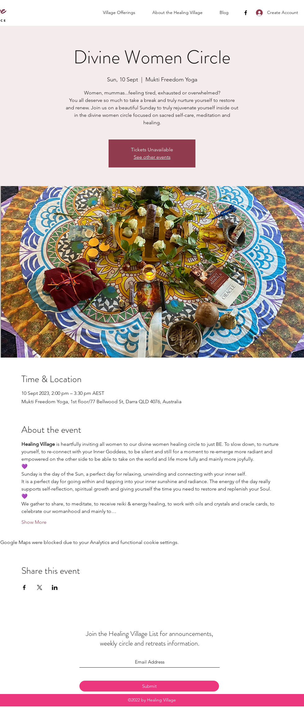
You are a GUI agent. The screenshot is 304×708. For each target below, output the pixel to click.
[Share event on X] (39, 587)
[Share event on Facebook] (24, 587)
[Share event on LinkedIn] (55, 587)
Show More (34, 522)
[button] (124, 12)
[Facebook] (246, 13)
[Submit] (149, 686)
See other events (152, 157)
